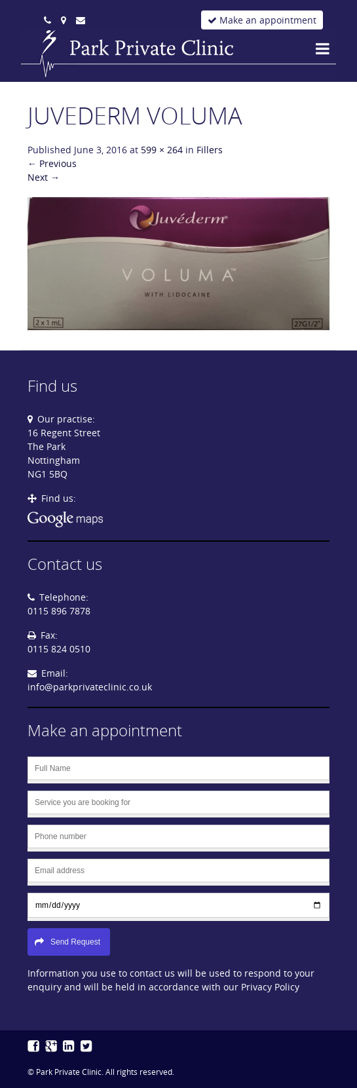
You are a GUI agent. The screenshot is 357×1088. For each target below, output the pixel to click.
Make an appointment (262, 20)
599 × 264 (162, 149)
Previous (52, 163)
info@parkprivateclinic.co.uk (90, 687)
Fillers (210, 149)
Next (44, 177)
